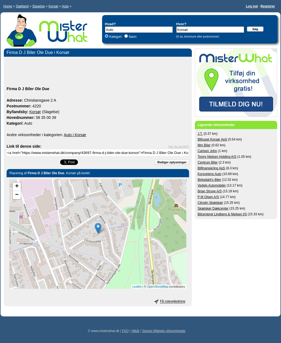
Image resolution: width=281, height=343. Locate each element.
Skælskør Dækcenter (213, 208)
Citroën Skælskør (210, 203)
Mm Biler (204, 145)
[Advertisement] (98, 72)
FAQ (125, 331)
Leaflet (137, 286)
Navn (132, 37)
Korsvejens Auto (209, 174)
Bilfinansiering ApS (211, 168)
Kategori (115, 37)
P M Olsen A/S (208, 197)
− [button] (17, 195)
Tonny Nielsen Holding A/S (217, 157)
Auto (65, 6)
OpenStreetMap (157, 286)
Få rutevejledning (172, 302)
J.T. (200, 134)
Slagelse (38, 6)
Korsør (53, 6)
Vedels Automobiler (212, 185)
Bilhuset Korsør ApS (212, 139)
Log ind (252, 6)
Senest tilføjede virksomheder (164, 331)
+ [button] (17, 186)
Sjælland (22, 6)
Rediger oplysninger (171, 162)
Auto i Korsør (75, 135)
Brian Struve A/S (210, 191)
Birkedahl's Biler (209, 180)
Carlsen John (207, 151)
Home (7, 6)
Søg (255, 29)
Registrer (267, 6)
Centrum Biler (208, 162)
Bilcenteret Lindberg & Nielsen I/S (222, 214)
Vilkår (135, 331)
